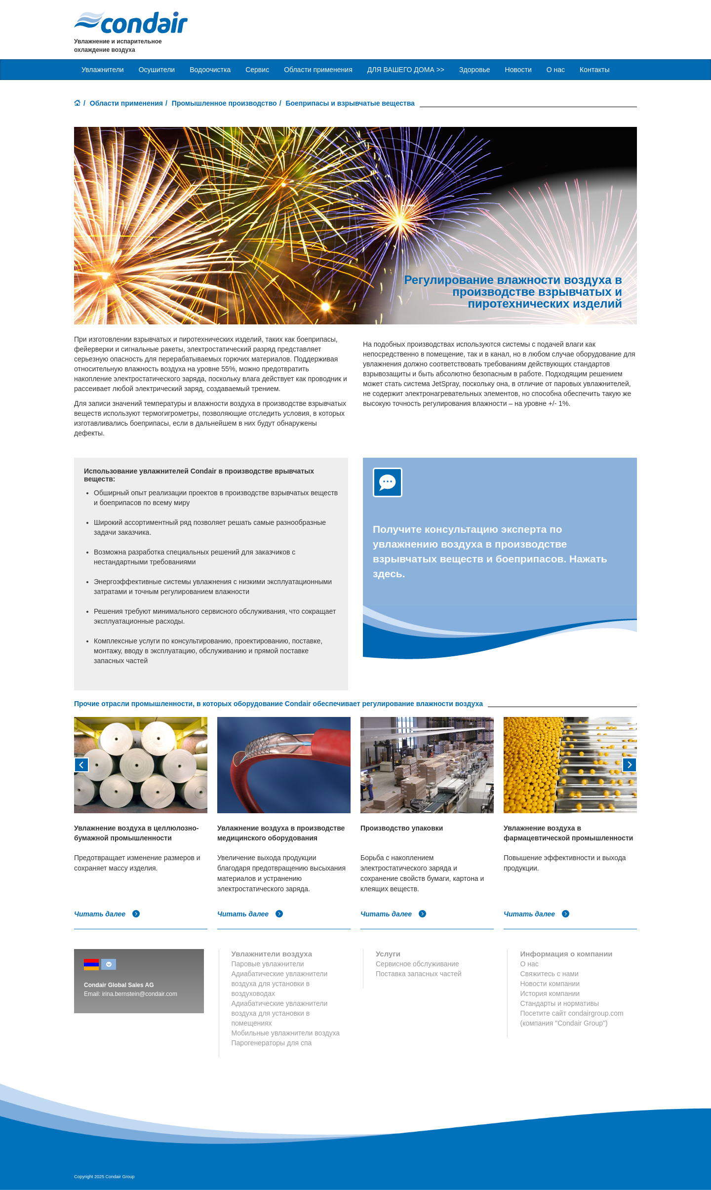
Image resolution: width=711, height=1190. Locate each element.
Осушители (157, 70)
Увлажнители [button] (102, 70)
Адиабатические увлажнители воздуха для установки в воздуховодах (280, 983)
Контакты (594, 70)
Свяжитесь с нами (549, 974)
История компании (550, 993)
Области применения (126, 103)
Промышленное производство (224, 103)
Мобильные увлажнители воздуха (286, 1033)
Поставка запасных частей (419, 974)
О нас (556, 70)
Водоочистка (210, 70)
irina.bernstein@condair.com (139, 994)
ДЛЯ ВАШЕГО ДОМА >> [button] (405, 70)
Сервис (257, 70)
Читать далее (107, 914)
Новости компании (550, 984)
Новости (518, 70)
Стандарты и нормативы (559, 1003)
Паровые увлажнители (268, 964)
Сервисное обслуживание (417, 964)
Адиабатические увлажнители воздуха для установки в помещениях (280, 1013)
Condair (131, 22)
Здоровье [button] (474, 70)
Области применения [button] (318, 70)
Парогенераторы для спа (272, 1043)
